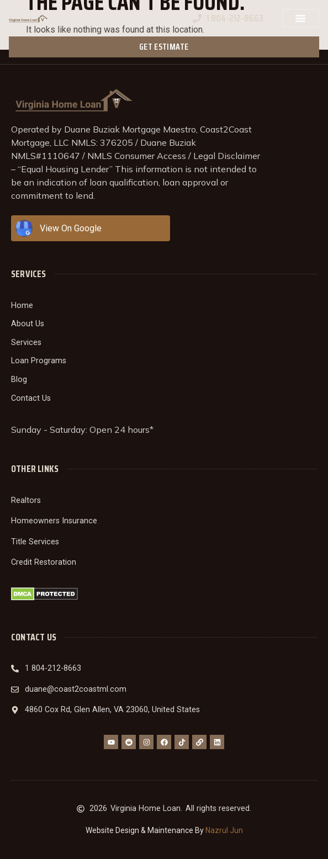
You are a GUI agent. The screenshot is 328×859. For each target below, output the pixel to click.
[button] (300, 18)
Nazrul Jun (224, 830)
